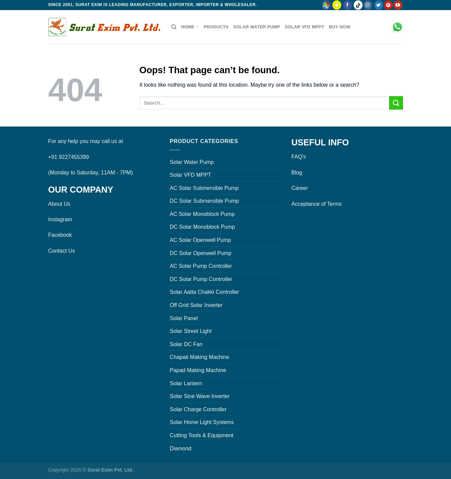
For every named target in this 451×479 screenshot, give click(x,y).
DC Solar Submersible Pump (204, 201)
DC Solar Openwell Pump (200, 253)
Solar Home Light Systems (201, 422)
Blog (296, 172)
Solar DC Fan (186, 344)
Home (190, 27)
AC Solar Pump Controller (201, 266)
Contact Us (61, 251)
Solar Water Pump (256, 26)
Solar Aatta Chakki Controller (204, 292)
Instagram (60, 219)
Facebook (60, 235)
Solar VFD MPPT (304, 26)
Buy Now (339, 26)
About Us (59, 204)
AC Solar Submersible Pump (204, 188)
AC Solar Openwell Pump (200, 240)
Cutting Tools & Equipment (201, 435)
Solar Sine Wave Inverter (199, 396)
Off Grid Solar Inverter (196, 305)
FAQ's (298, 157)
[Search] (173, 27)
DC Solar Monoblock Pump (202, 227)
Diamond (180, 448)
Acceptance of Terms (316, 204)
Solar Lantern (186, 383)
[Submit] (396, 102)
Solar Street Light (190, 331)
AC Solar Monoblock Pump (202, 214)
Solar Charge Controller (198, 409)
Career (299, 188)
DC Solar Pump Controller (201, 279)
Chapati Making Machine (199, 357)
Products (216, 26)
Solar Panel (184, 318)
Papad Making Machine (198, 370)
